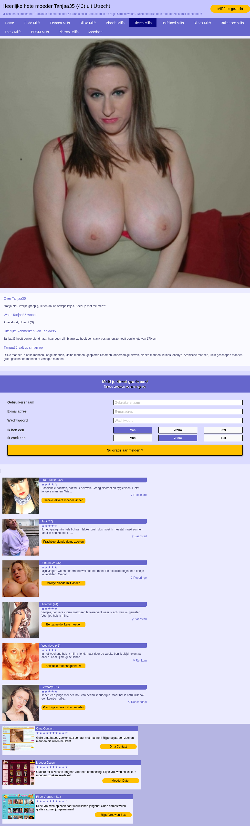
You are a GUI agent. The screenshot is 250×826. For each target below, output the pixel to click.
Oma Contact (118, 746)
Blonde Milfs (115, 23)
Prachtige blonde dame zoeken (63, 541)
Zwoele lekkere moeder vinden (63, 500)
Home (9, 23)
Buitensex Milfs (232, 23)
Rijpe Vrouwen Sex (113, 814)
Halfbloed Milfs (172, 23)
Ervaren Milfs (60, 23)
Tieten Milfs (143, 23)
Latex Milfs (13, 32)
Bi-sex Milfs (202, 23)
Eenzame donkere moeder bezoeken (63, 625)
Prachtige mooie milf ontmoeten (63, 707)
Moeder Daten (121, 780)
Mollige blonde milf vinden (63, 583)
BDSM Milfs (40, 32)
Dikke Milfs (88, 23)
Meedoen (95, 32)
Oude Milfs (32, 23)
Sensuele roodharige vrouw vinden (63, 666)
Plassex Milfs (69, 32)
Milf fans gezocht (230, 9)
